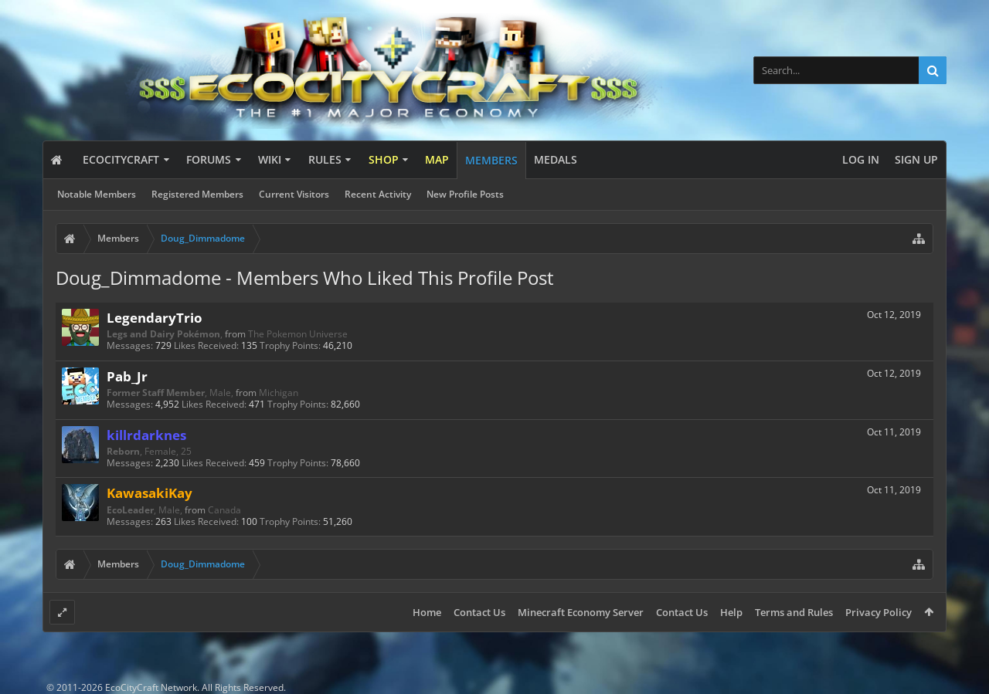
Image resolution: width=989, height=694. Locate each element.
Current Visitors (294, 194)
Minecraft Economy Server (581, 612)
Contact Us (479, 612)
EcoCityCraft (121, 159)
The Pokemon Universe (298, 333)
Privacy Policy (878, 612)
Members (491, 160)
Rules (325, 159)
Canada (224, 509)
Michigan (278, 392)
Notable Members (96, 194)
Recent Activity (378, 194)
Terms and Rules (794, 612)
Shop (384, 159)
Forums (208, 159)
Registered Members (197, 194)
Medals (555, 159)
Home (427, 612)
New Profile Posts (465, 194)
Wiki (269, 159)
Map (437, 159)
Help (731, 612)
